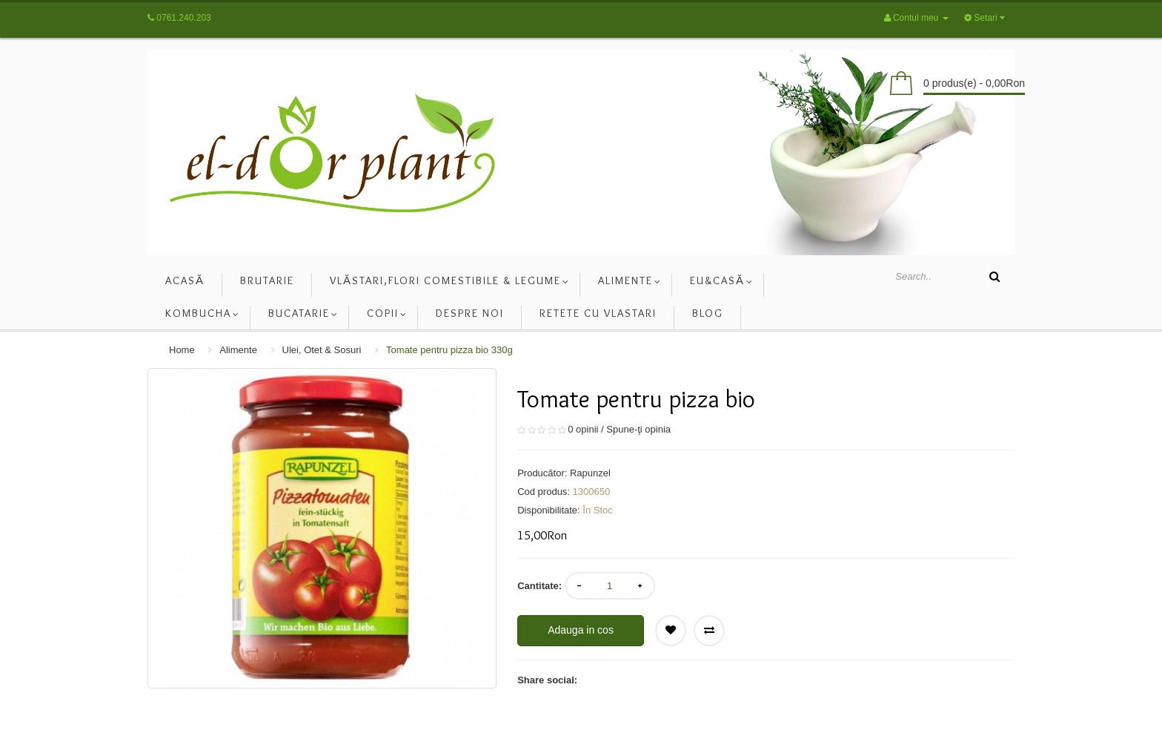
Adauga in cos (581, 630)
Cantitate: (539, 585)
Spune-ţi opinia (638, 429)
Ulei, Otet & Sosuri (322, 349)
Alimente (238, 349)
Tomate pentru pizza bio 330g (449, 349)
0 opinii (583, 429)
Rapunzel (590, 473)
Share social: (547, 680)
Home (182, 349)
